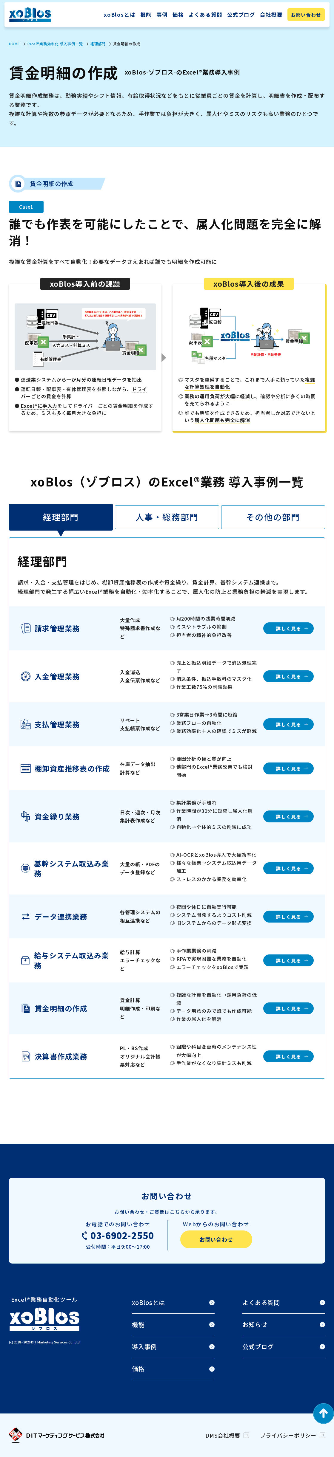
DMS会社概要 (222, 1435)
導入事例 (144, 1346)
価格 (178, 14)
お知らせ (254, 1324)
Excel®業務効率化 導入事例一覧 (55, 43)
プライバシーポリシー (288, 1435)
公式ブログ (241, 14)
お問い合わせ (306, 14)
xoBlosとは (119, 14)
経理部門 (98, 43)
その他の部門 (273, 517)
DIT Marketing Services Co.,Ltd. (56, 1342)
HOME (14, 43)
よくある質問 (205, 14)
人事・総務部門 (167, 517)
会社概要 (271, 14)
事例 (162, 14)
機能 (146, 14)
